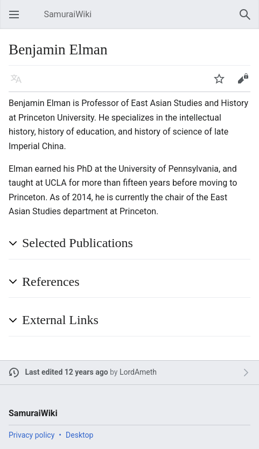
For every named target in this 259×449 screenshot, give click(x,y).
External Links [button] (60, 320)
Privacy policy (31, 435)
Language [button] (19, 84)
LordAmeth (138, 372)
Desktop (79, 435)
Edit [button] (244, 84)
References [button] (51, 282)
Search (248, 20)
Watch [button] (222, 84)
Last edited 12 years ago (66, 372)
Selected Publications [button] (77, 243)
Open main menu (17, 20)
